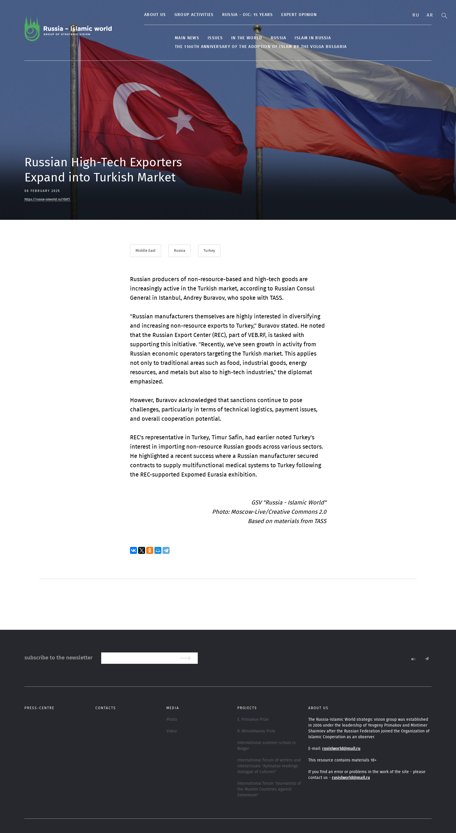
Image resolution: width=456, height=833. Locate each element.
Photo (171, 719)
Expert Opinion (284, 15)
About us (140, 15)
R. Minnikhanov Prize (256, 731)
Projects (247, 707)
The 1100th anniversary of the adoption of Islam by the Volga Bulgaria (246, 47)
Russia (263, 38)
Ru (415, 15)
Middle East (146, 251)
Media (172, 707)
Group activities (178, 15)
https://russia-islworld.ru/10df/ (47, 199)
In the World (231, 38)
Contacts (105, 707)
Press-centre (39, 707)
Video (171, 731)
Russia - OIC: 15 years (232, 15)
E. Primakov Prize (253, 719)
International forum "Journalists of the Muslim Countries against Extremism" (269, 789)
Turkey (209, 251)
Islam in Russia (297, 38)
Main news (172, 38)
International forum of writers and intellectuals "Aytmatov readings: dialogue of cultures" (269, 766)
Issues (200, 38)
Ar (430, 15)
